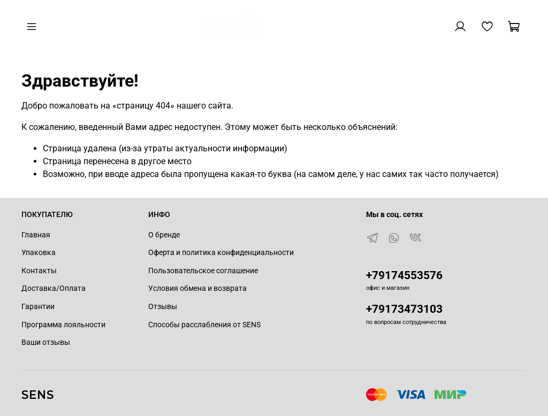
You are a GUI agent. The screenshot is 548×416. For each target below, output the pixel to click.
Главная (35, 235)
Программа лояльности (63, 324)
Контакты (39, 270)
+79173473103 (404, 309)
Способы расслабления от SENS (204, 324)
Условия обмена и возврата (197, 288)
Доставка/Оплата (53, 288)
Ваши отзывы (45, 342)
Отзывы (162, 306)
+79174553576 (404, 275)
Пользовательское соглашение (203, 270)
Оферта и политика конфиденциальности (221, 252)
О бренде (164, 235)
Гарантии (38, 306)
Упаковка (38, 252)
